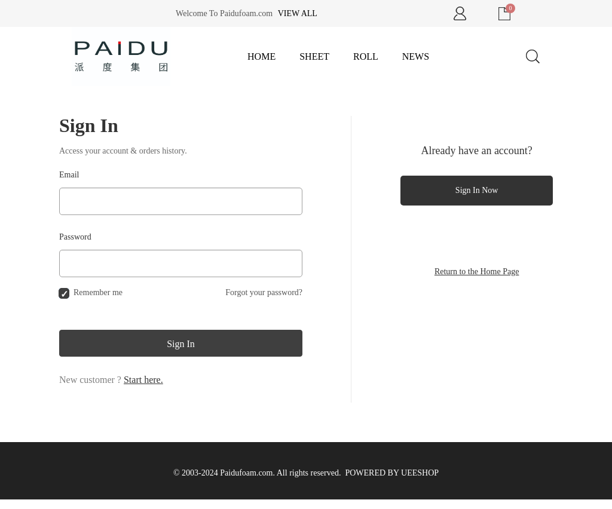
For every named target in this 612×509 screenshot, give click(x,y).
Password (75, 236)
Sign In (181, 344)
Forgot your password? (263, 292)
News (415, 56)
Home (261, 56)
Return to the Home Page (476, 271)
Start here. (143, 380)
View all (297, 13)
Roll (365, 56)
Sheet (314, 56)
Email (69, 174)
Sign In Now (476, 190)
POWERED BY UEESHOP (392, 472)
